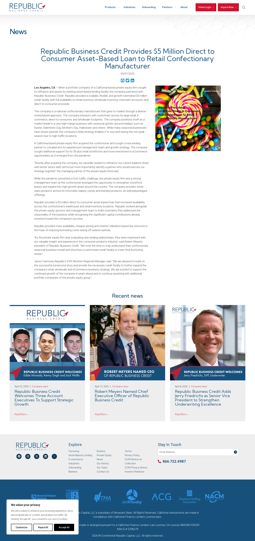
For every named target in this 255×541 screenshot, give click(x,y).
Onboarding (149, 7)
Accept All (64, 527)
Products (110, 7)
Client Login (204, 7)
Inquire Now (227, 7)
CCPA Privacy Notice (136, 467)
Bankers (73, 471)
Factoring (74, 451)
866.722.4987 (174, 461)
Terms (128, 451)
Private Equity (104, 455)
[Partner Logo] (43, 496)
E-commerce (76, 459)
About (184, 7)
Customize (21, 527)
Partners (167, 7)
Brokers (101, 451)
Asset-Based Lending (80, 455)
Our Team (102, 467)
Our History (103, 463)
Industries (129, 7)
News (100, 459)
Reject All (43, 527)
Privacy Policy (132, 455)
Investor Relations (134, 471)
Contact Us (103, 471)
